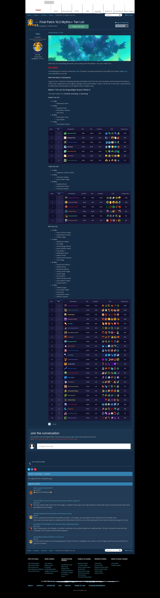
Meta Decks (64, 569)
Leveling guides (49, 575)
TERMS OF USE (79, 587)
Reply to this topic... (46, 448)
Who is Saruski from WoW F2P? (43, 490)
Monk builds (81, 571)
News (51, 15)
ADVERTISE (51, 587)
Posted (55, 32)
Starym (37, 505)
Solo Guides (64, 576)
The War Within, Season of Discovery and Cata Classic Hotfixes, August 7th (57, 503)
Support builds (99, 575)
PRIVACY (68, 587)
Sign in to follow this (123, 22)
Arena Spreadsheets (67, 572)
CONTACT (40, 587)
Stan (38, 34)
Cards (63, 578)
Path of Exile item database (36, 571)
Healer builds (98, 573)
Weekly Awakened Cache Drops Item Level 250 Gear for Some (53, 515)
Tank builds (98, 565)
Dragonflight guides (50, 571)
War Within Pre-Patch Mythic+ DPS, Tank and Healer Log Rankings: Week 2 (56, 526)
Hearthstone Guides (67, 574)
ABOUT (30, 587)
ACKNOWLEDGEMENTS (97, 587)
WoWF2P (38, 492)
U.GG (77, 71)
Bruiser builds (99, 567)
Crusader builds (82, 567)
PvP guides (48, 569)
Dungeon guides (116, 567)
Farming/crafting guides (85, 579)
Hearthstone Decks (66, 567)
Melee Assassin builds (101, 571)
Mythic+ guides (49, 567)
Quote (54, 426)
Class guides (48, 565)
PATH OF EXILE (33, 561)
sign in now (74, 439)
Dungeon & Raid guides (51, 573)
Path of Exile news (33, 569)
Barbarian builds (83, 565)
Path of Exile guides (33, 565)
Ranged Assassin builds (101, 569)
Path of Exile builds (33, 567)
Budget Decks (65, 570)
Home (30, 15)
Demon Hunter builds (84, 569)
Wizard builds (82, 577)
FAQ (59, 587)
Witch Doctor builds (83, 575)
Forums (37, 15)
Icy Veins (44, 15)
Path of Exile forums (33, 573)
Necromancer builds (84, 573)
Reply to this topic (78, 26)
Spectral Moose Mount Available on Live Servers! (49, 539)
